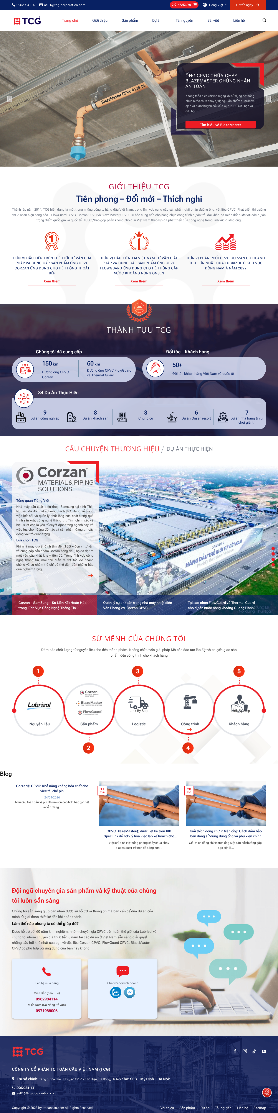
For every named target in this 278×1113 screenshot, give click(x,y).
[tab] (112, 448)
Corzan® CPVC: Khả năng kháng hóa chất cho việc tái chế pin (52, 788)
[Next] (268, 98)
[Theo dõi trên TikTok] (254, 1052)
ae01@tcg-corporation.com (36, 1093)
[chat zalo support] (115, 992)
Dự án (156, 20)
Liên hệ (239, 20)
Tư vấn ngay (244, 5)
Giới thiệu (100, 20)
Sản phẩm (130, 20)
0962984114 (47, 999)
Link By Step (37, 711)
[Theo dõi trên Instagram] (245, 1052)
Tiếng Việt (217, 5)
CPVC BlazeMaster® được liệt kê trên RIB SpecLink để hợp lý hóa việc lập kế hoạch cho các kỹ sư (139, 833)
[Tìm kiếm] (264, 20)
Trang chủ (70, 20)
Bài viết (213, 20)
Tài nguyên (184, 20)
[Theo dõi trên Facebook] (235, 1052)
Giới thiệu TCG (139, 186)
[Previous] (9, 98)
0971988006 (47, 1011)
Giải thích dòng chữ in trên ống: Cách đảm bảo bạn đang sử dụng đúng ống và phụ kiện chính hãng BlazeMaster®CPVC (226, 833)
